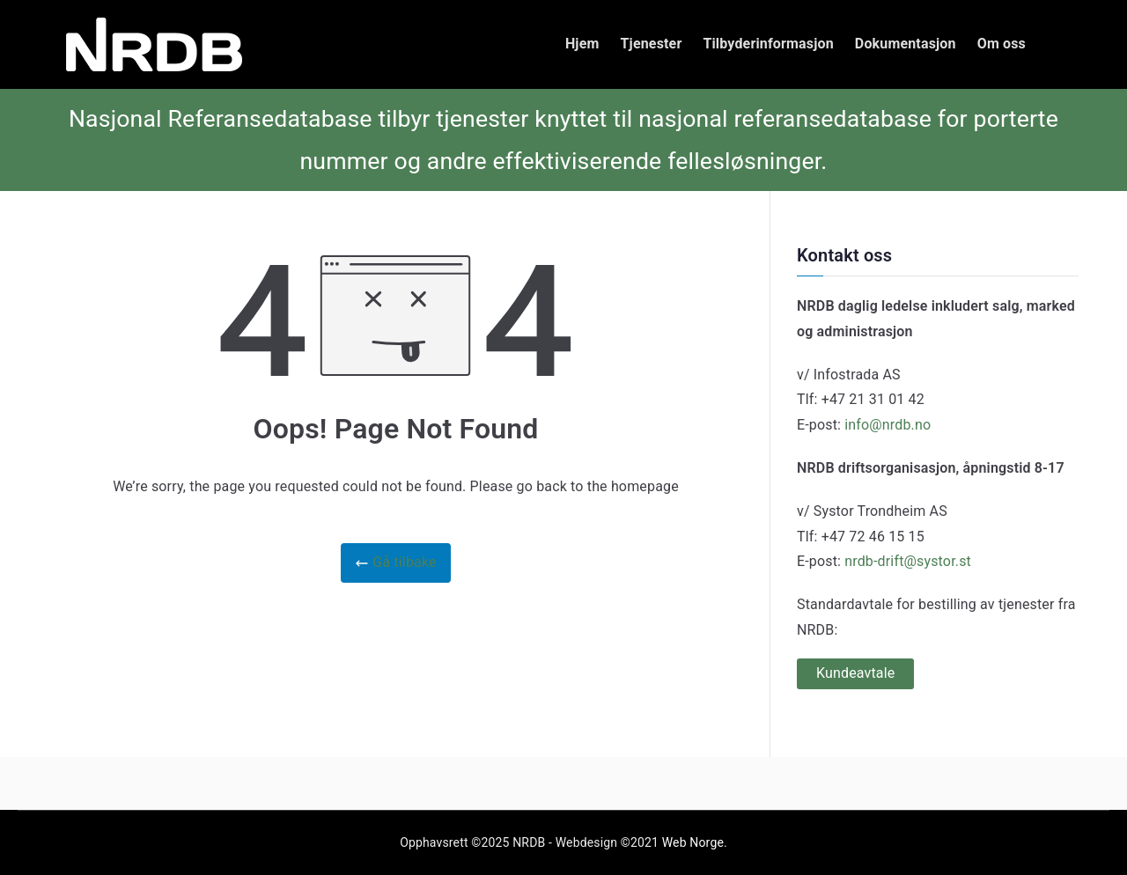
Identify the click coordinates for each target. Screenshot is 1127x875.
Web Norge (693, 842)
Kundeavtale (855, 673)
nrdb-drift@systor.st (907, 561)
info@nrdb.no (887, 424)
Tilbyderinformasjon (768, 43)
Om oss (1001, 43)
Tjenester (651, 43)
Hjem (582, 43)
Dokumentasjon (905, 43)
